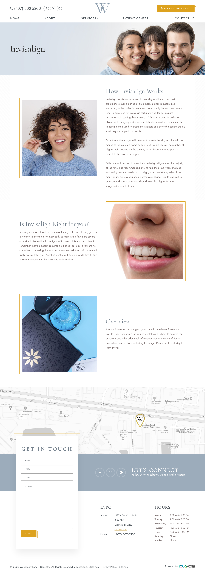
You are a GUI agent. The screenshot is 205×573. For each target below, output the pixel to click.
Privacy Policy (109, 566)
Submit (29, 533)
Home (15, 18)
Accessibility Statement (86, 566)
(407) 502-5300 (27, 8)
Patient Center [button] (136, 18)
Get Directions (121, 530)
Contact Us (185, 18)
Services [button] (89, 18)
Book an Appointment (177, 8)
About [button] (50, 18)
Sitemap (123, 566)
